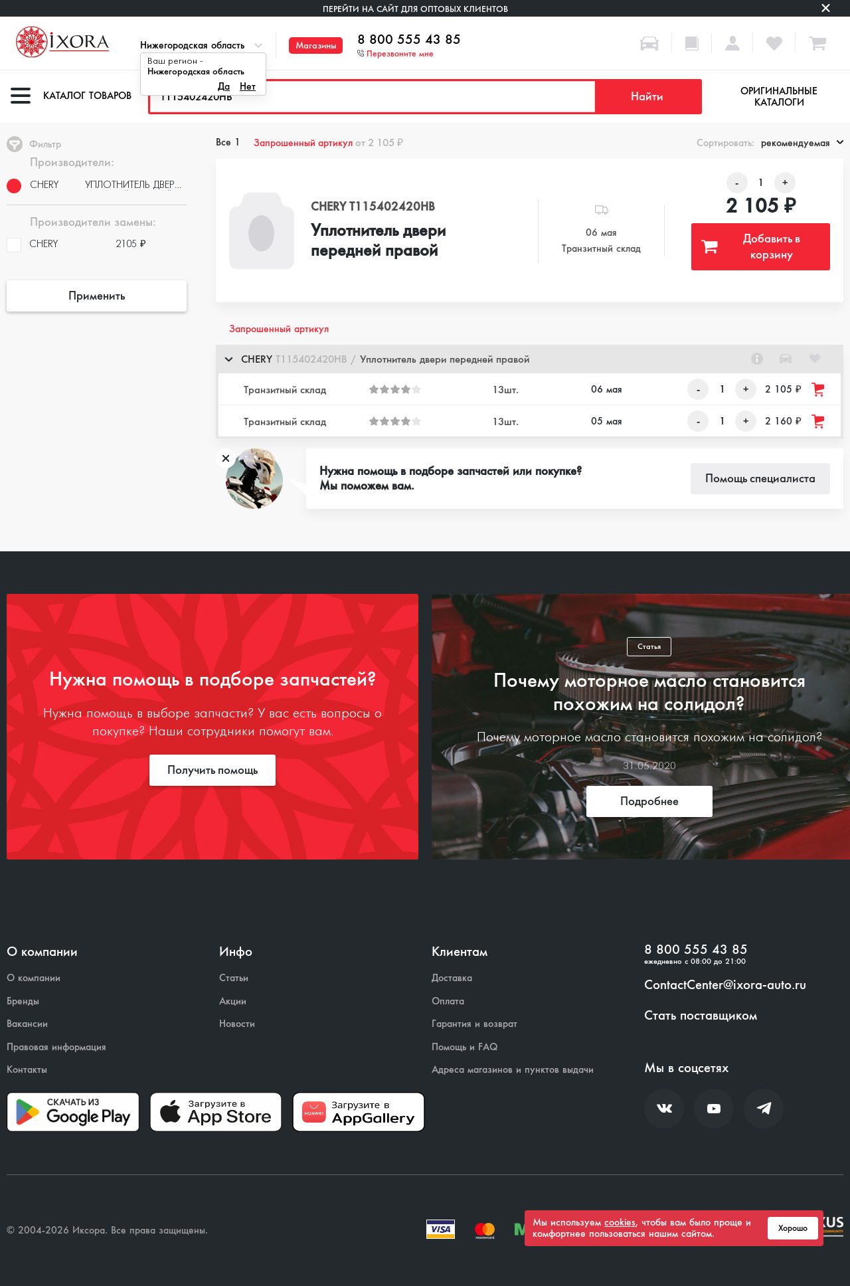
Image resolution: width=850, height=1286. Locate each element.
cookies (620, 1222)
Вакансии (27, 1024)
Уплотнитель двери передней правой (378, 241)
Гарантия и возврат (474, 1024)
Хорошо (793, 1228)
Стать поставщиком (700, 1015)
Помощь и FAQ (464, 1047)
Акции (232, 1001)
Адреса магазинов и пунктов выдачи (513, 1069)
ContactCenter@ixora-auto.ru (725, 985)
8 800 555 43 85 (409, 40)
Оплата (448, 1001)
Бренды (23, 1001)
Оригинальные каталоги (778, 96)
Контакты (27, 1069)
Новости (237, 1024)
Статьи (233, 978)
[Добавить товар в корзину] (818, 390)
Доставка (452, 978)
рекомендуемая (802, 143)
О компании (33, 978)
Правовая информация (56, 1047)
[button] (529, 359)
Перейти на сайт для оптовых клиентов (415, 9)
